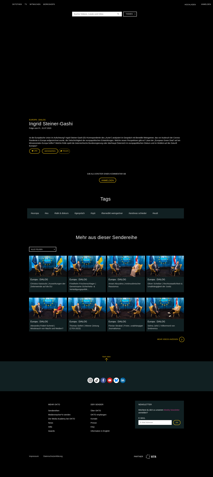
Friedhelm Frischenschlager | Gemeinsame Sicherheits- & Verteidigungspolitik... (82, 286)
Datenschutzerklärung (52, 455)
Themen (130, 14)
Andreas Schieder (138, 213)
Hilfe (50, 426)
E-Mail (141, 417)
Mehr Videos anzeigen (170, 338)
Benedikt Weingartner (113, 213)
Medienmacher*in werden (59, 414)
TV (26, 4)
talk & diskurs (62, 213)
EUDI (156, 213)
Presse (94, 422)
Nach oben (106, 357)
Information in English (100, 430)
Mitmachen (35, 4)
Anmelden (107, 180)
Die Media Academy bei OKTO (61, 418)
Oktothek (18, 4)
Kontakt (94, 418)
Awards (51, 430)
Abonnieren (50, 151)
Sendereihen (53, 410)
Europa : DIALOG (37, 120)
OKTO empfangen (98, 414)
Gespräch (80, 213)
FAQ (93, 426)
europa (35, 213)
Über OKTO (96, 410)
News (50, 422)
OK (177, 422)
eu (47, 213)
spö (93, 213)
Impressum (34, 455)
